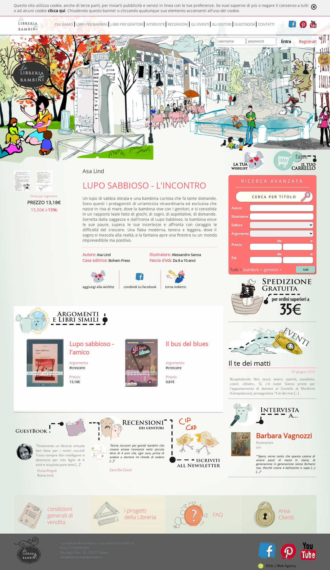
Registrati (308, 41)
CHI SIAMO (64, 24)
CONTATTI (266, 24)
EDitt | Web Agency (277, 565)
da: (279, 240)
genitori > (273, 269)
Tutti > (236, 269)
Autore (236, 208)
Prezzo (236, 244)
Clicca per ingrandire (44, 196)
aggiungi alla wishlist (98, 284)
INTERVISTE (155, 24)
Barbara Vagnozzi (284, 435)
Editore (236, 225)
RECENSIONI (178, 24)
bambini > (253, 269)
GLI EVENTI (200, 24)
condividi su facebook (140, 286)
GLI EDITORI (222, 24)
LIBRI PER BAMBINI (92, 24)
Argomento (240, 233)
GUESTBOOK (244, 24)
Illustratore (239, 216)
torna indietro (175, 286)
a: (311, 240)
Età (233, 258)
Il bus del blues (187, 344)
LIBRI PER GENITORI (126, 24)
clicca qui (56, 10)
